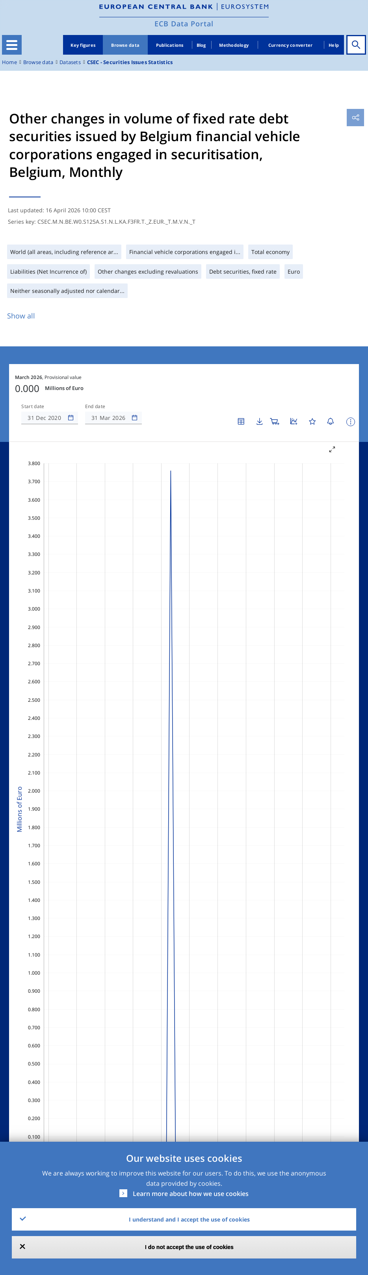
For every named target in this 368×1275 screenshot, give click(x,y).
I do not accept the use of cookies (189, 1247)
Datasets (70, 62)
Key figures (83, 45)
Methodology (234, 45)
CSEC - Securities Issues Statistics (130, 62)
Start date (32, 406)
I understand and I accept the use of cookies (189, 1219)
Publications (170, 45)
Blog (201, 45)
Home (9, 62)
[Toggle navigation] (12, 45)
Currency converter (290, 45)
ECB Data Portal (184, 23)
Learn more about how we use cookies (191, 1193)
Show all (21, 315)
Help (334, 45)
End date (95, 406)
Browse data (125, 45)
